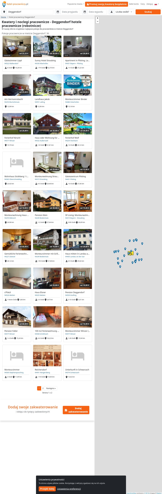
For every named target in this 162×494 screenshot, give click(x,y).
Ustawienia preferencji (69, 488)
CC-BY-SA (147, 493)
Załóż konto (134, 4)
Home (3, 17)
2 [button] (42, 388)
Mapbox (159, 493)
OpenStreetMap (131, 493)
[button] (51, 388)
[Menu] (157, 4)
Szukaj (148, 11)
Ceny (143, 4)
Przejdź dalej (47, 488)
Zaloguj (150, 4)
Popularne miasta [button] (75, 4)
